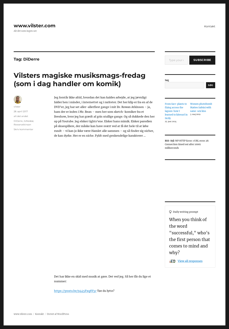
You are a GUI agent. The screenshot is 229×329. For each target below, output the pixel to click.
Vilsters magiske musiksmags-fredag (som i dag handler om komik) (80, 79)
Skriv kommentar (23, 129)
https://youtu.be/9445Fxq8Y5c (75, 291)
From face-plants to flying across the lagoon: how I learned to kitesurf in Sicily (176, 111)
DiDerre (18, 121)
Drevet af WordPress (58, 314)
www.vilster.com (34, 25)
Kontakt (209, 26)
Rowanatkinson (22, 124)
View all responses (190, 261)
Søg (167, 80)
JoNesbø (28, 121)
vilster (17, 106)
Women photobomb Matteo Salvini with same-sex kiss (201, 108)
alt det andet (21, 116)
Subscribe (202, 60)
